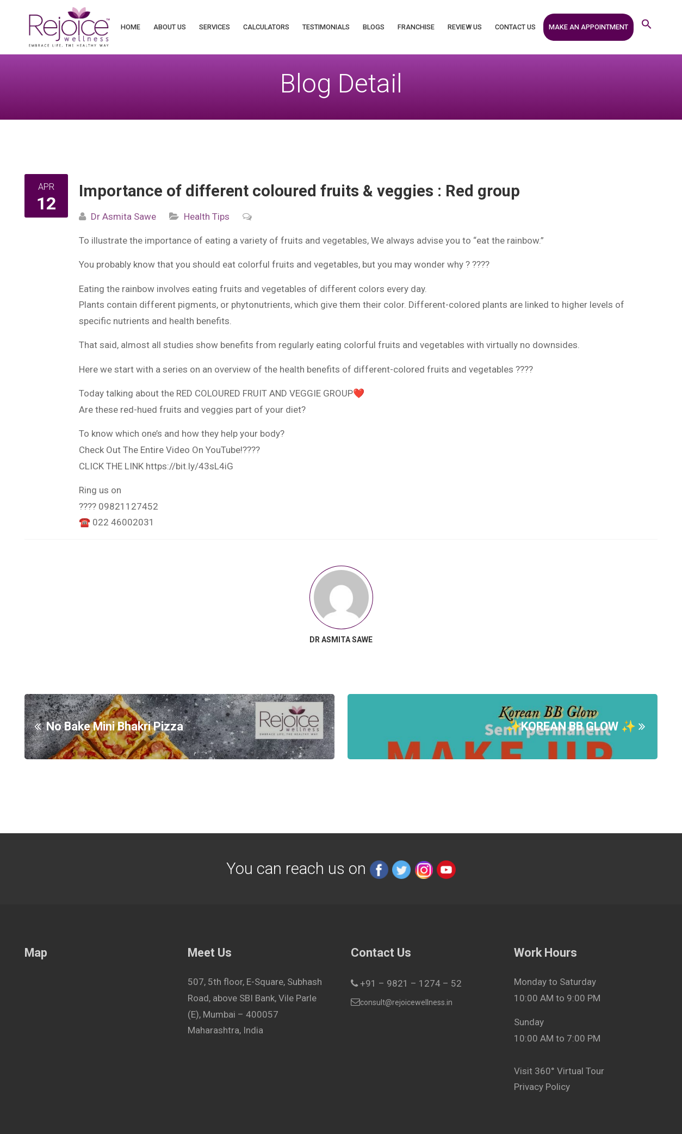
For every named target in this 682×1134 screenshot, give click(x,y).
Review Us (465, 27)
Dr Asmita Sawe (123, 216)
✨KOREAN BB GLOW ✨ (571, 726)
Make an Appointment (588, 27)
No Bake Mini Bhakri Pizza (114, 726)
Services (214, 27)
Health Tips (207, 216)
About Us (169, 27)
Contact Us (515, 27)
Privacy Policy (542, 1086)
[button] (647, 27)
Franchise (416, 27)
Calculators (266, 27)
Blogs (374, 27)
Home (130, 27)
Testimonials (326, 27)
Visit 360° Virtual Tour (559, 1070)
